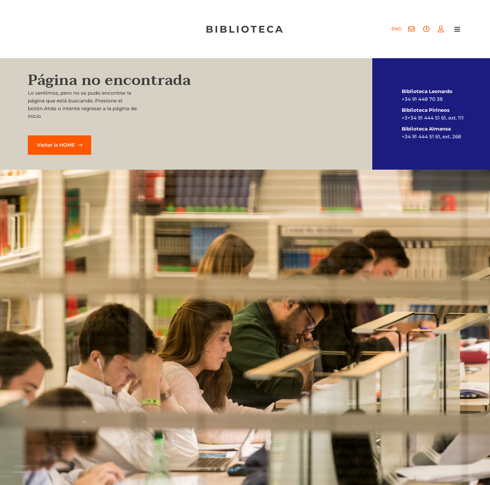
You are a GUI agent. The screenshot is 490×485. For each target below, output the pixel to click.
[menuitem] (396, 29)
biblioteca (245, 29)
